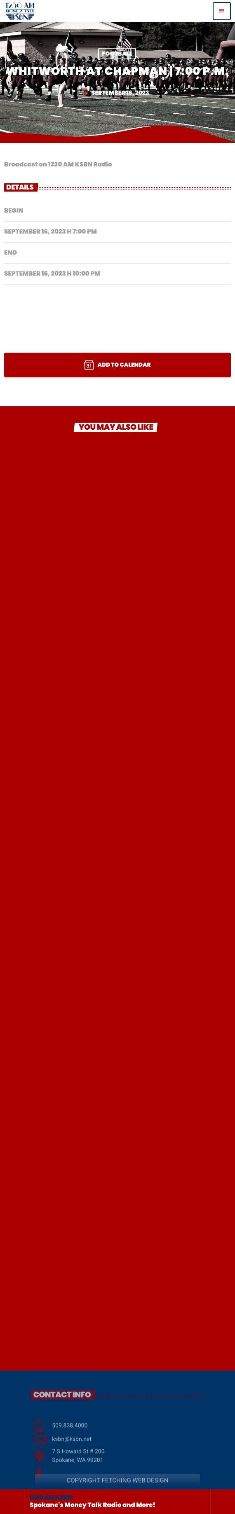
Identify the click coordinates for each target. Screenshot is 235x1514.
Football (117, 53)
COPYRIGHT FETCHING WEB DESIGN (117, 1487)
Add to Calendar (117, 365)
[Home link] (20, 11)
